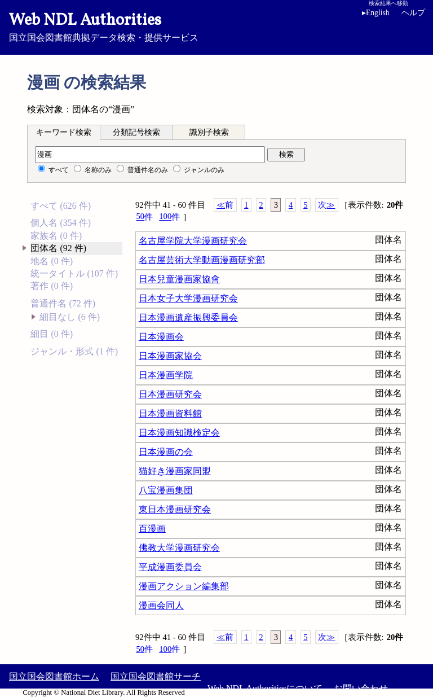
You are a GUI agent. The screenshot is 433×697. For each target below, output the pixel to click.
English (376, 12)
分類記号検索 (136, 132)
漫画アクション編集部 (184, 586)
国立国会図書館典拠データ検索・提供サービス (216, 26)
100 (169, 216)
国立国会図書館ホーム (54, 676)
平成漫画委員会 (170, 567)
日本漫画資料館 (170, 413)
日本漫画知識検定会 (179, 432)
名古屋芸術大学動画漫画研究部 (202, 260)
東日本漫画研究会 (175, 509)
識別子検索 (209, 132)
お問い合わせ (361, 688)
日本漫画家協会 (170, 356)
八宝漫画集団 (166, 490)
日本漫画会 (161, 336)
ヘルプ (413, 12)
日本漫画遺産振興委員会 (188, 317)
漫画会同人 (161, 605)
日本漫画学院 (166, 375)
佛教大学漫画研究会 (179, 548)
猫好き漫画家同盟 (175, 471)
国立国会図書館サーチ (156, 676)
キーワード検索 (63, 132)
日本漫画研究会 (170, 394)
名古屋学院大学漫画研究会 (193, 241)
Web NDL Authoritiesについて (264, 688)
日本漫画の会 (166, 452)
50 (144, 216)
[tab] (63, 132)
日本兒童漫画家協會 (179, 279)
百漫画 (152, 528)
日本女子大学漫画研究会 (188, 298)
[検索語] (150, 154)
